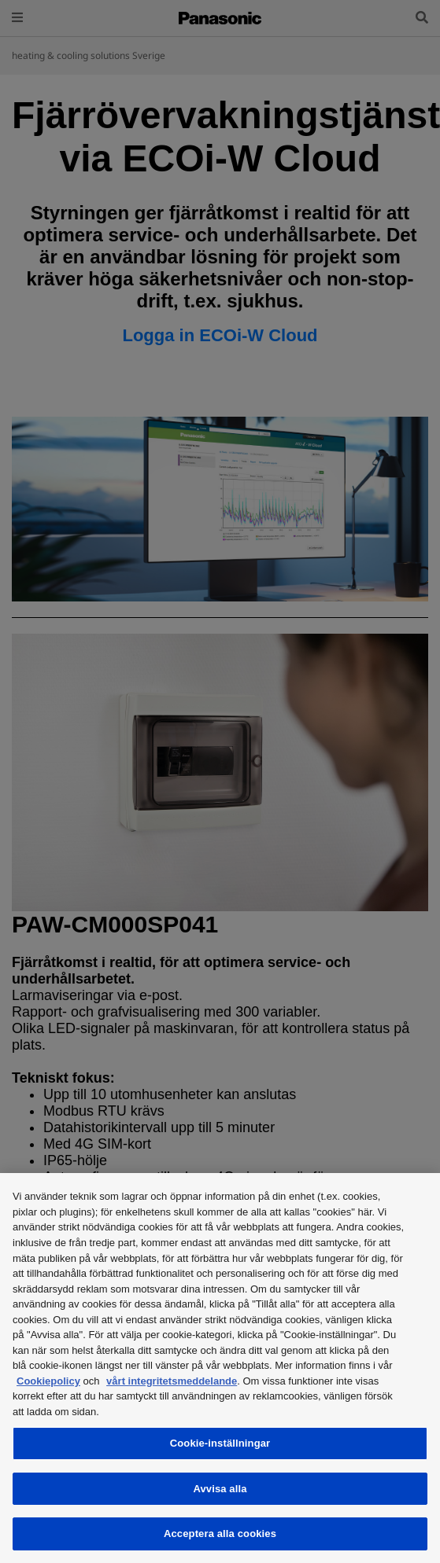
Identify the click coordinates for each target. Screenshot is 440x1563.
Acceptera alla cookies (220, 1533)
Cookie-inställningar (220, 1443)
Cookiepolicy (48, 1381)
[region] (220, 1368)
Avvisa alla (219, 1489)
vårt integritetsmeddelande (171, 1381)
